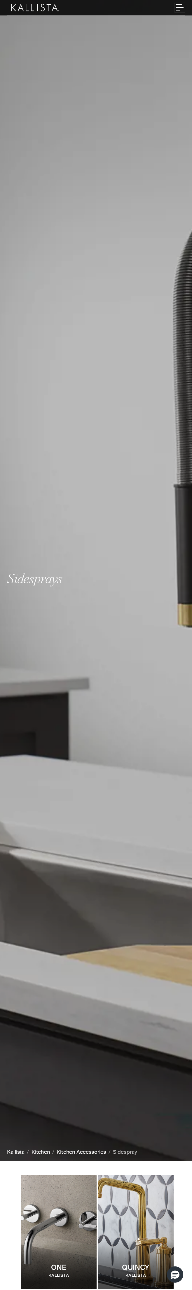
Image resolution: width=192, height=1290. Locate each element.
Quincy (135, 1271)
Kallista (16, 1152)
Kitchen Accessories (81, 1152)
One (58, 1271)
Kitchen (41, 1152)
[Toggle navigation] (179, 8)
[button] (175, 1274)
